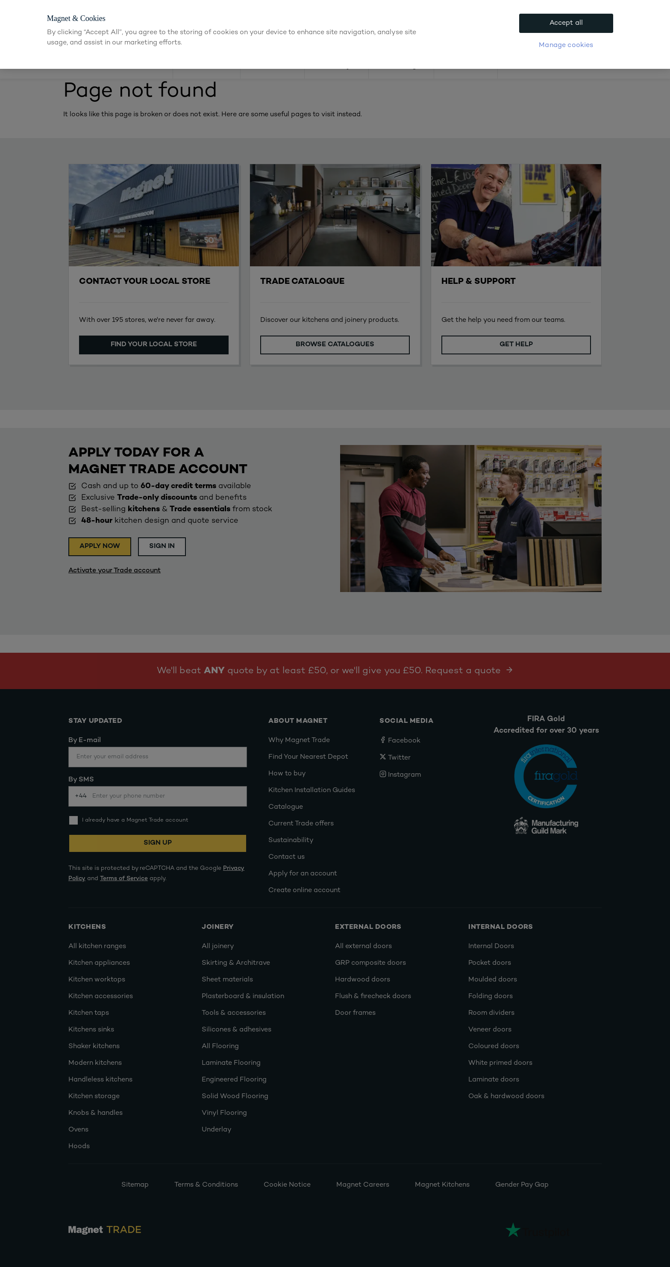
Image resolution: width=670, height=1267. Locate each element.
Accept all (566, 23)
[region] (335, 34)
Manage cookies (566, 45)
